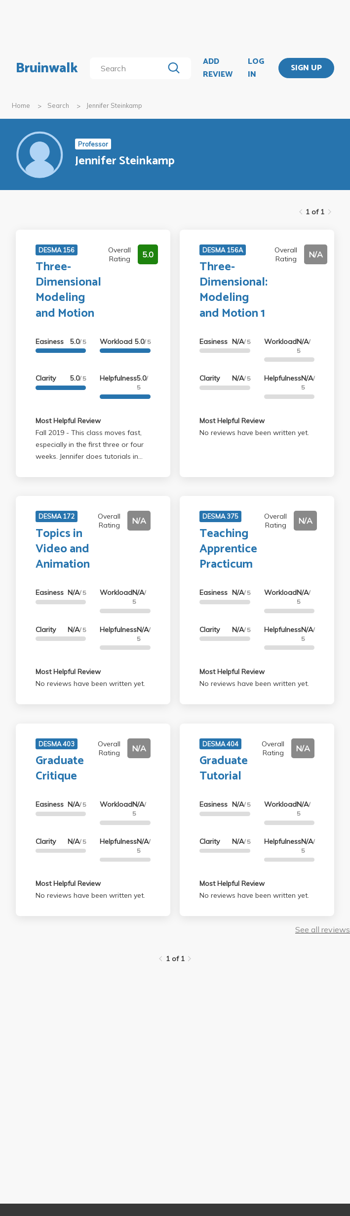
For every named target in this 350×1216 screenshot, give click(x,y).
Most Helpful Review (68, 420)
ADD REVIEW (218, 68)
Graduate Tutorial (223, 768)
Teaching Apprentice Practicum (228, 549)
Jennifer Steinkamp (114, 105)
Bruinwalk (47, 68)
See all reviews (322, 929)
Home (21, 105)
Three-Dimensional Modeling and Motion (68, 290)
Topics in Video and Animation (63, 549)
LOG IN (256, 68)
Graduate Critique (60, 768)
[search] (128, 68)
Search (58, 105)
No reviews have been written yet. (254, 432)
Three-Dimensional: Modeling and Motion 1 (233, 290)
